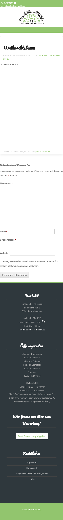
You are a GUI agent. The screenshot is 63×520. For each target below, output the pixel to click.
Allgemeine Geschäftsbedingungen (32, 473)
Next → (15, 64)
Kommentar (6, 183)
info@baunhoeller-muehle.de (13, 6)
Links (32, 479)
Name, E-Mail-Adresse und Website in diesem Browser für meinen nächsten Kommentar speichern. (29, 263)
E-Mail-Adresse (8, 240)
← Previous (5, 64)
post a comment (42, 151)
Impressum (32, 462)
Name (3, 231)
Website (4, 253)
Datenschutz (32, 468)
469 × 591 (42, 55)
